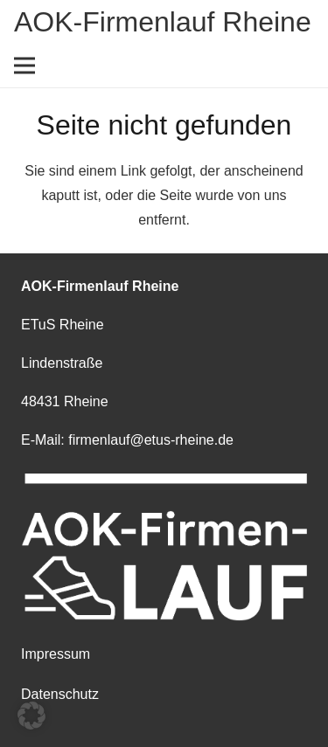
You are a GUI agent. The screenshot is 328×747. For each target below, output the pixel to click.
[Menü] (24, 65)
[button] (31, 715)
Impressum (55, 654)
